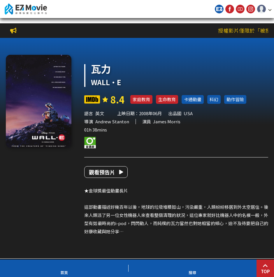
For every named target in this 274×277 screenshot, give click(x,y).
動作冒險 (235, 99)
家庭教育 (141, 99)
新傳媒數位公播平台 (26, 9)
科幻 (214, 99)
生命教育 (167, 99)
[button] (264, 9)
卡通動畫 (192, 99)
